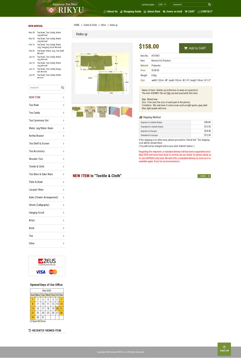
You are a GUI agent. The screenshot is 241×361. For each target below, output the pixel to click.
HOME (76, 25)
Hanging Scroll (36, 212)
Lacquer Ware (36, 189)
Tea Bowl (34, 105)
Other (103, 25)
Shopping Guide (132, 11)
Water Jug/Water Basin (41, 128)
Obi (168, 93)
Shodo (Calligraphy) (39, 205)
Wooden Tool (36, 159)
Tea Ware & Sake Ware (41, 174)
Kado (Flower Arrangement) (43, 197)
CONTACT (207, 11)
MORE (203, 176)
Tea (31, 235)
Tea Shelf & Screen (39, 143)
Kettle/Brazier (36, 135)
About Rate (153, 11)
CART (191, 11)
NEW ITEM (34, 97)
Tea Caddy (34, 112)
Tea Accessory (37, 151)
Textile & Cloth (90, 25)
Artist (32, 220)
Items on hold (174, 11)
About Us (112, 11)
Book (31, 228)
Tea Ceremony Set (39, 120)
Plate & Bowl (36, 182)
